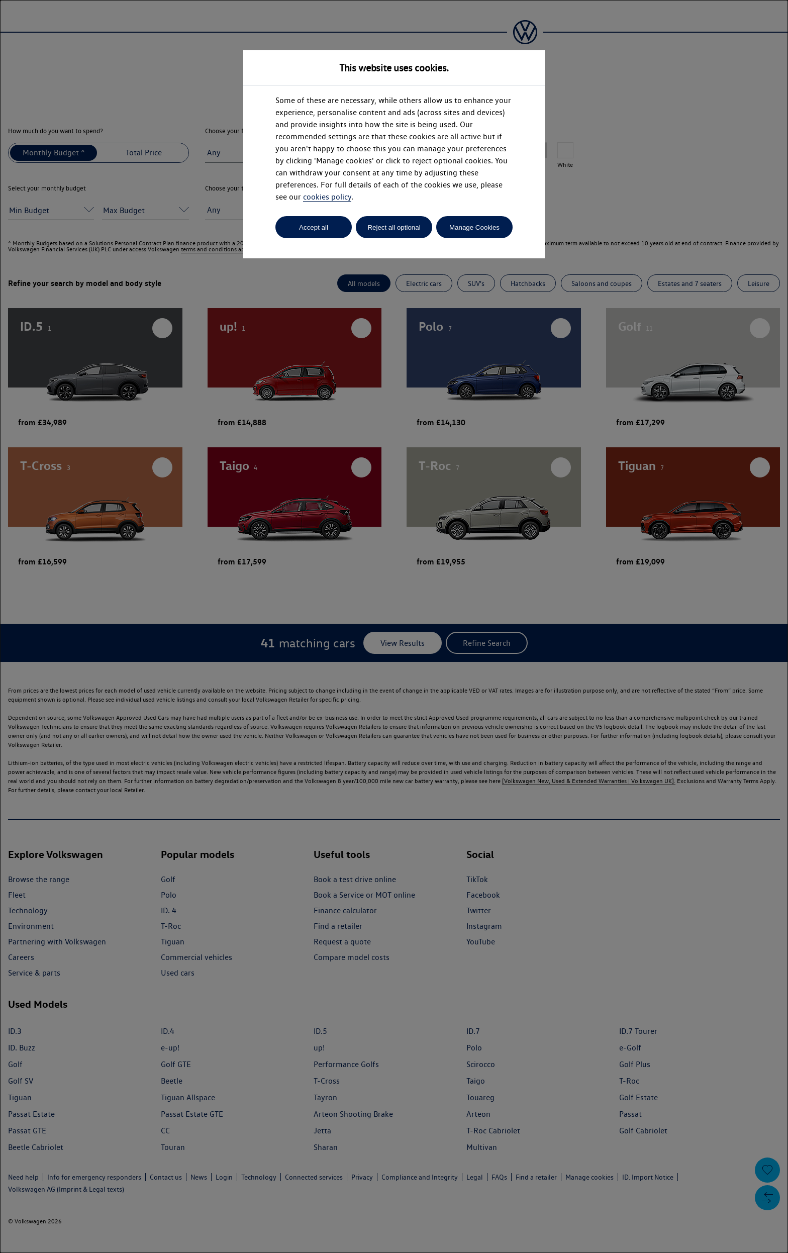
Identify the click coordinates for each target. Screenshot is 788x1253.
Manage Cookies (474, 227)
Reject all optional (393, 227)
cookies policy (327, 197)
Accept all (313, 227)
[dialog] (394, 626)
